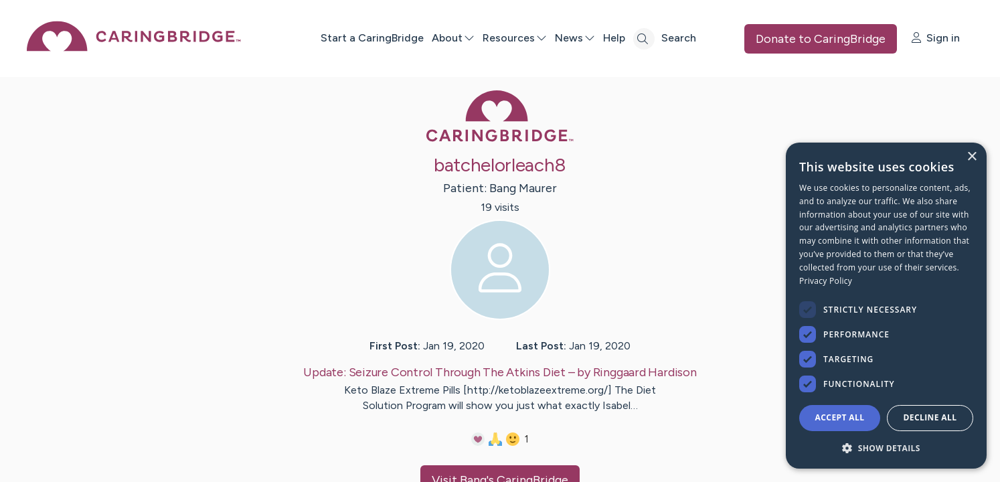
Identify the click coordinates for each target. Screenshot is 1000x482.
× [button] (972, 157)
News (575, 37)
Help (614, 37)
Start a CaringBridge (372, 37)
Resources (515, 37)
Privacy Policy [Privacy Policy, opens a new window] (825, 281)
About (453, 37)
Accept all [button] (840, 417)
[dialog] (886, 306)
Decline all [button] (930, 417)
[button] (886, 447)
